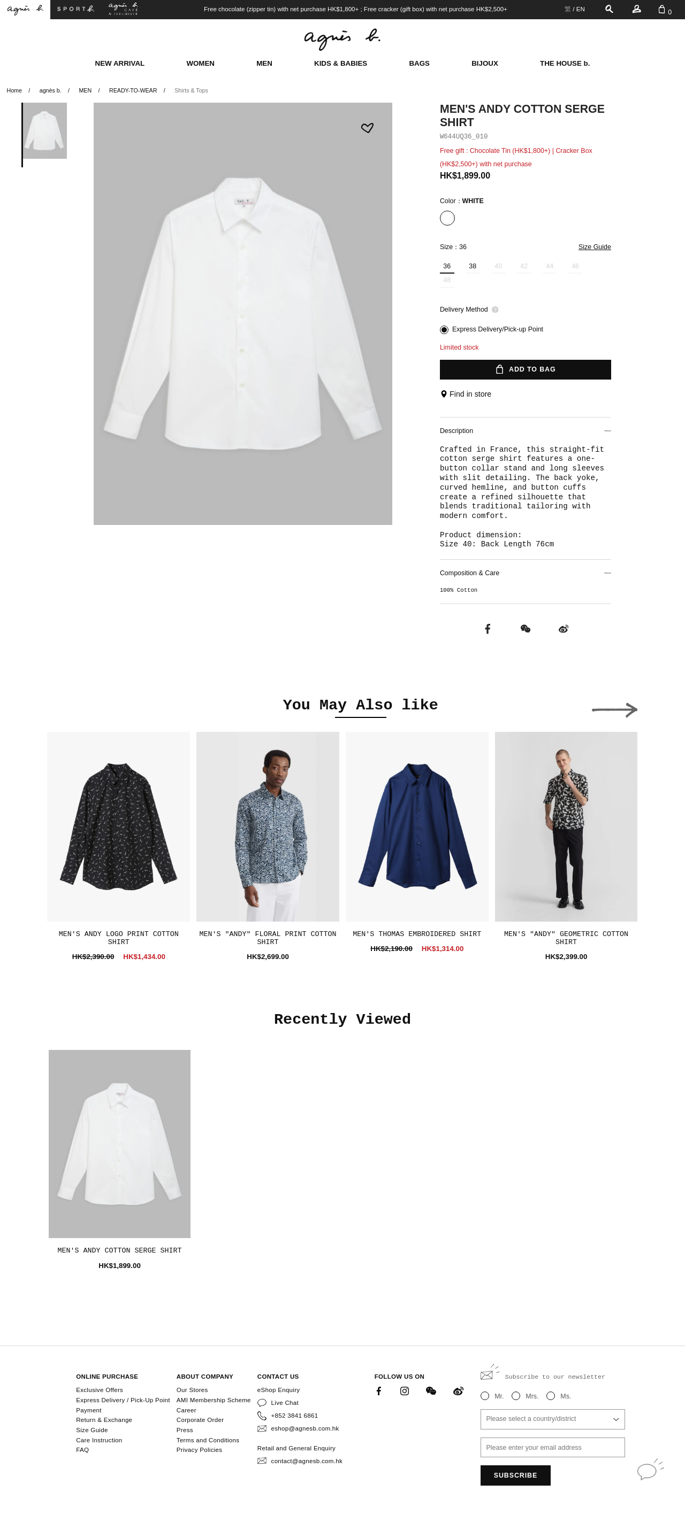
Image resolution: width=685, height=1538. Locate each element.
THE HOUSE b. (565, 63)
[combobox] (553, 1419)
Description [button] (525, 431)
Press (185, 1430)
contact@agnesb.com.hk (306, 1461)
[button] (614, 707)
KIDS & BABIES (340, 63)
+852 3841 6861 (294, 1415)
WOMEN (200, 63)
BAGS (419, 63)
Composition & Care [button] (525, 573)
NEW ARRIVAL (120, 63)
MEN (264, 63)
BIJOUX (484, 63)
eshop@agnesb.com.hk (305, 1428)
